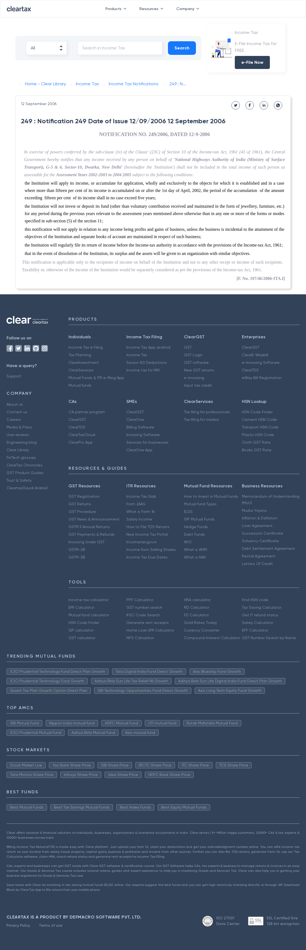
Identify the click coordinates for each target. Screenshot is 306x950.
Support (14, 376)
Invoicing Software (143, 435)
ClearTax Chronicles (24, 465)
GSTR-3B (76, 557)
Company (188, 9)
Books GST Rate (256, 450)
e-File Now (252, 62)
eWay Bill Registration (262, 377)
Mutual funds (80, 385)
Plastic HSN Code (258, 435)
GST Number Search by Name (269, 638)
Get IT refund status (260, 615)
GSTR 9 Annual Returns (89, 527)
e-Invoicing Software (261, 362)
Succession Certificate (262, 533)
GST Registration (83, 496)
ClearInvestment (83, 362)
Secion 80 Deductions (146, 362)
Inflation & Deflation (259, 518)
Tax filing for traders (201, 419)
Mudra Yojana (254, 510)
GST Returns (79, 504)
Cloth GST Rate (256, 442)
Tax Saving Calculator (261, 607)
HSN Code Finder (257, 412)
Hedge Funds (196, 527)
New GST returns (199, 370)
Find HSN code (255, 600)
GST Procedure (82, 511)
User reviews (18, 435)
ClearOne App (139, 450)
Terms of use (51, 925)
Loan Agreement (257, 525)
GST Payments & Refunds (91, 534)
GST (188, 347)
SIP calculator (80, 630)
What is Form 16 (140, 511)
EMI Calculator (81, 607)
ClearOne (135, 419)
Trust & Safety (19, 480)
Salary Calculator (257, 622)
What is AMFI (195, 549)
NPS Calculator (140, 638)
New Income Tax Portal (147, 534)
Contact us (17, 412)
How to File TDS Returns (148, 527)
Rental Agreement (259, 556)
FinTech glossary (21, 457)
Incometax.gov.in (141, 542)
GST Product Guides (25, 473)
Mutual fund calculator (88, 615)
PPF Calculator (139, 600)
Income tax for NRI (143, 370)
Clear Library (18, 450)
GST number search (144, 607)
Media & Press (19, 427)
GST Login (193, 355)
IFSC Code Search (143, 615)
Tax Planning (79, 355)
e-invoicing (194, 377)
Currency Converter (201, 630)
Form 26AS (135, 504)
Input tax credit (198, 385)
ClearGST (250, 347)
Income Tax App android (148, 347)
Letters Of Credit (257, 563)
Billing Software (140, 427)
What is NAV (195, 557)
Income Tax (136, 355)
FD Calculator (196, 615)
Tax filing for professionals (207, 412)
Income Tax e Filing (85, 347)
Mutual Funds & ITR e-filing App (96, 377)
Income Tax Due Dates (147, 557)
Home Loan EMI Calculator (150, 630)
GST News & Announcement (94, 519)
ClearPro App (80, 442)
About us (15, 404)
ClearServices (80, 370)
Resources (152, 9)
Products (117, 9)
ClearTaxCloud (81, 435)
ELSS (188, 511)
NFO (188, 542)
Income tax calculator (88, 600)
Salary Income (139, 519)
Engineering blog (22, 442)
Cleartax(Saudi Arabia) (27, 488)
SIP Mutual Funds (199, 519)
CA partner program (86, 412)
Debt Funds (194, 534)
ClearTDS (250, 370)
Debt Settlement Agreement (268, 548)
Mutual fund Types (200, 504)
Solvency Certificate (260, 541)
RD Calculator (196, 607)
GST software (196, 362)
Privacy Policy (18, 925)
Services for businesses (147, 442)
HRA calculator (197, 600)
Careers (14, 419)
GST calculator (81, 638)
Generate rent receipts (147, 622)
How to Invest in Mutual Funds (211, 496)
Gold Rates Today (200, 622)
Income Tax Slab (141, 496)
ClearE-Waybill (255, 355)
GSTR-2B (76, 549)
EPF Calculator (255, 630)
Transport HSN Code (260, 427)
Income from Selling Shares (151, 549)
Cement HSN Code (259, 419)
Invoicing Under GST (86, 542)
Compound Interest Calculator (212, 638)
